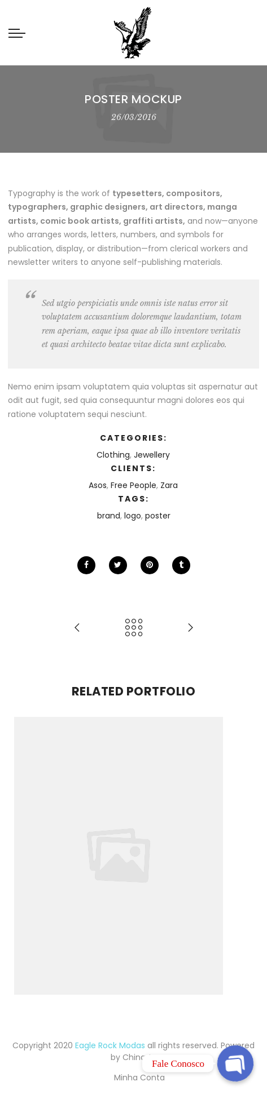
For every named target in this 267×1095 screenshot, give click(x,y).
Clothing (113, 454)
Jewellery (152, 454)
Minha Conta (139, 1077)
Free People (133, 485)
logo (132, 515)
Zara (169, 485)
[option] (133, 856)
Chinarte (139, 1057)
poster (157, 515)
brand (108, 515)
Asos (98, 485)
